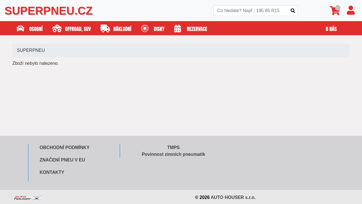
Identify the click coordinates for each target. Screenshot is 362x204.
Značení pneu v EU (62, 160)
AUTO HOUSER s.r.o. (233, 197)
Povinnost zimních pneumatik (173, 154)
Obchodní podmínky (65, 147)
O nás (331, 29)
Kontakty (52, 172)
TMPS (173, 147)
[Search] (256, 10)
